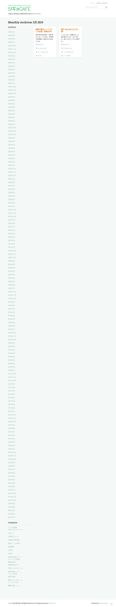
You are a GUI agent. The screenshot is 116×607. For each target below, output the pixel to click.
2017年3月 (11, 404)
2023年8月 (11, 141)
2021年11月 (12, 213)
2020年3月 (11, 281)
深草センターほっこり (15, 568)
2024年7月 (11, 104)
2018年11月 (12, 336)
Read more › (40, 44)
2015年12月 (12, 452)
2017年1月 (11, 411)
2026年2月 (11, 39)
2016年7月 (11, 432)
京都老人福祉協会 (102, 3)
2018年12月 (12, 333)
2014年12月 (12, 493)
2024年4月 (11, 114)
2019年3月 (11, 322)
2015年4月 (11, 480)
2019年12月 (12, 292)
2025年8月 (11, 59)
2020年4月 (11, 278)
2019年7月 (11, 309)
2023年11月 (12, 131)
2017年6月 (11, 394)
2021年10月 (12, 216)
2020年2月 (11, 285)
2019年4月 (11, 319)
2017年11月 (12, 377)
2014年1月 (11, 517)
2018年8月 (11, 346)
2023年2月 (11, 162)
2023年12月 (12, 128)
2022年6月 (11, 189)
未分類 (10, 550)
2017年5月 (11, 398)
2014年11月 (12, 497)
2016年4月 (11, 442)
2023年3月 (11, 158)
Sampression (103, 603)
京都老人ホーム (13, 536)
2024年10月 (12, 93)
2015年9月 (11, 462)
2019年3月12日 (67, 48)
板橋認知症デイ (13, 565)
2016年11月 (12, 418)
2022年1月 (11, 206)
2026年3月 (11, 35)
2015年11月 (12, 456)
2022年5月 (11, 192)
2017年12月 (12, 374)
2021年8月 (11, 223)
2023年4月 (11, 155)
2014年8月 (11, 507)
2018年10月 (12, 339)
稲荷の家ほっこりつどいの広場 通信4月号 (44, 30)
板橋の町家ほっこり (14, 557)
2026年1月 (11, 42)
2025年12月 (12, 46)
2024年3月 (11, 117)
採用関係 (11, 547)
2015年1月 (11, 490)
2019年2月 (11, 326)
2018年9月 (11, 343)
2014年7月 (11, 510)
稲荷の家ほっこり (14, 571)
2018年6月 (11, 353)
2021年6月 (11, 230)
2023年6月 (11, 148)
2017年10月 (12, 380)
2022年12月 (12, 169)
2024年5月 (11, 110)
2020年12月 (12, 251)
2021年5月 (11, 233)
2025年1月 (11, 83)
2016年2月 (11, 449)
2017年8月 (11, 387)
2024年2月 (11, 121)
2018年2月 (11, 367)
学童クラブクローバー (15, 529)
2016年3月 (11, 445)
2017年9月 (11, 384)
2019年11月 (12, 295)
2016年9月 (11, 425)
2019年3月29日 (42, 48)
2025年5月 (11, 69)
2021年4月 (11, 237)
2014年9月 (11, 503)
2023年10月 (12, 134)
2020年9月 (11, 261)
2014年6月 (11, 514)
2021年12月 (12, 210)
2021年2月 (11, 244)
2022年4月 (11, 196)
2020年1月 (11, 288)
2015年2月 (11, 486)
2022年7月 (11, 186)
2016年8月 (11, 428)
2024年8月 (11, 100)
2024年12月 (12, 87)
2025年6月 (11, 66)
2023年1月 (11, 165)
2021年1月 (11, 247)
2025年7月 (11, 63)
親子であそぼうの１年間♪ (69, 30)
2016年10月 (12, 421)
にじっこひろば (13, 582)
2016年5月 (11, 439)
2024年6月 (11, 107)
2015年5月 (11, 476)
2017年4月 (11, 401)
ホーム (93, 3)
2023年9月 (11, 138)
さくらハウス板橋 (14, 559)
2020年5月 (11, 274)
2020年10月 (12, 257)
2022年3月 (11, 199)
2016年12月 (12, 415)
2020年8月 (11, 264)
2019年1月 (11, 329)
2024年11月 (12, 90)
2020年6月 (11, 271)
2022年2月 (11, 203)
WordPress (52, 603)
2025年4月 (11, 73)
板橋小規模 (11, 562)
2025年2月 (11, 80)
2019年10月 (12, 298)
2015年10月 (12, 459)
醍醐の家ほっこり (14, 585)
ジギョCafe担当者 (43, 52)
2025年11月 (12, 49)
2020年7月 (11, 268)
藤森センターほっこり (15, 580)
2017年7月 (11, 391)
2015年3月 (11, 483)
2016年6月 (11, 435)
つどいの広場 (12, 574)
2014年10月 (12, 500)
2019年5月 (11, 315)
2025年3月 (11, 76)
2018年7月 (11, 350)
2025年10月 (12, 52)
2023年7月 (11, 145)
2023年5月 (11, 151)
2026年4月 (11, 32)
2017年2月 (11, 408)
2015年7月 (11, 469)
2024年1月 (11, 124)
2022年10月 (12, 175)
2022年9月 (11, 179)
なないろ (11, 533)
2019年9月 (11, 302)
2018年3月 (11, 363)
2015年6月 (11, 473)
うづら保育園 (12, 527)
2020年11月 (12, 254)
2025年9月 (11, 56)
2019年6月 (11, 312)
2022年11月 (12, 172)
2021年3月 (11, 240)
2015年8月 (11, 466)
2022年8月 (11, 182)
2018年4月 (11, 360)
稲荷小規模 (11, 576)
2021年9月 (11, 220)
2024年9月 (11, 97)
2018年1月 (11, 370)
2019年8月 (11, 305)
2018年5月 (11, 357)
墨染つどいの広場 (14, 543)
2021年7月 (11, 227)
